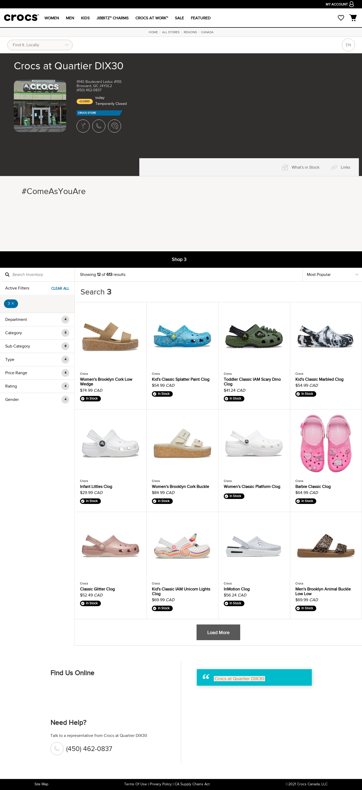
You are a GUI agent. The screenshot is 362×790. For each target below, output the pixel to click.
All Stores (171, 32)
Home (153, 32)
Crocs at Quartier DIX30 (239, 678)
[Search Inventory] (37, 274)
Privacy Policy (161, 784)
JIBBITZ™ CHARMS (112, 18)
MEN (70, 18)
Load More (218, 632)
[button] (37, 319)
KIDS (85, 18)
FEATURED (201, 18)
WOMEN (51, 18)
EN (348, 45)
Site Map (41, 784)
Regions (190, 32)
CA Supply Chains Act (192, 784)
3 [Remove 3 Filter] (11, 303)
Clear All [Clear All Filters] (60, 289)
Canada (207, 32)
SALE (179, 18)
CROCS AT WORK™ (151, 18)
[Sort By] (332, 274)
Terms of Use (135, 784)
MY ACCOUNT (340, 5)
